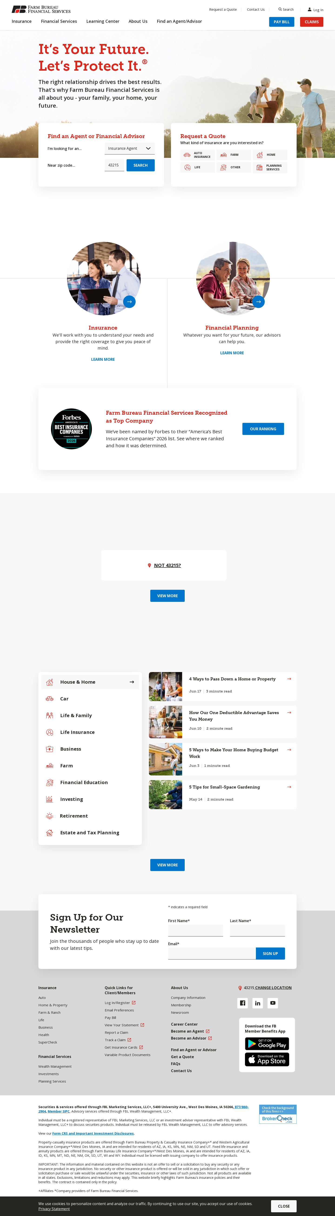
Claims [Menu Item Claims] (312, 21)
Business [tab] (63, 749)
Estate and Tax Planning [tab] (82, 832)
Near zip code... (61, 165)
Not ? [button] (167, 565)
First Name (179, 920)
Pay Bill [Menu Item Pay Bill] (282, 21)
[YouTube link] (273, 1003)
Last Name (240, 920)
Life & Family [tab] (69, 715)
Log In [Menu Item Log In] (317, 9)
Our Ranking (263, 428)
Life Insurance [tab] (70, 732)
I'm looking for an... (65, 148)
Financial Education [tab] (77, 782)
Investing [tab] (64, 799)
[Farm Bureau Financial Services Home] (42, 9)
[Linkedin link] (257, 1003)
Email (173, 943)
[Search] (286, 9)
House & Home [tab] (70, 682)
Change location (273, 987)
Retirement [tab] (67, 816)
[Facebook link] (242, 1003)
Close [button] (284, 1206)
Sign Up (270, 953)
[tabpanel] (223, 740)
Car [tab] (57, 698)
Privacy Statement (54, 1208)
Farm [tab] (59, 765)
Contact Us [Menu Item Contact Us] (256, 9)
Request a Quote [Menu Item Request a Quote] (223, 9)
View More (167, 595)
